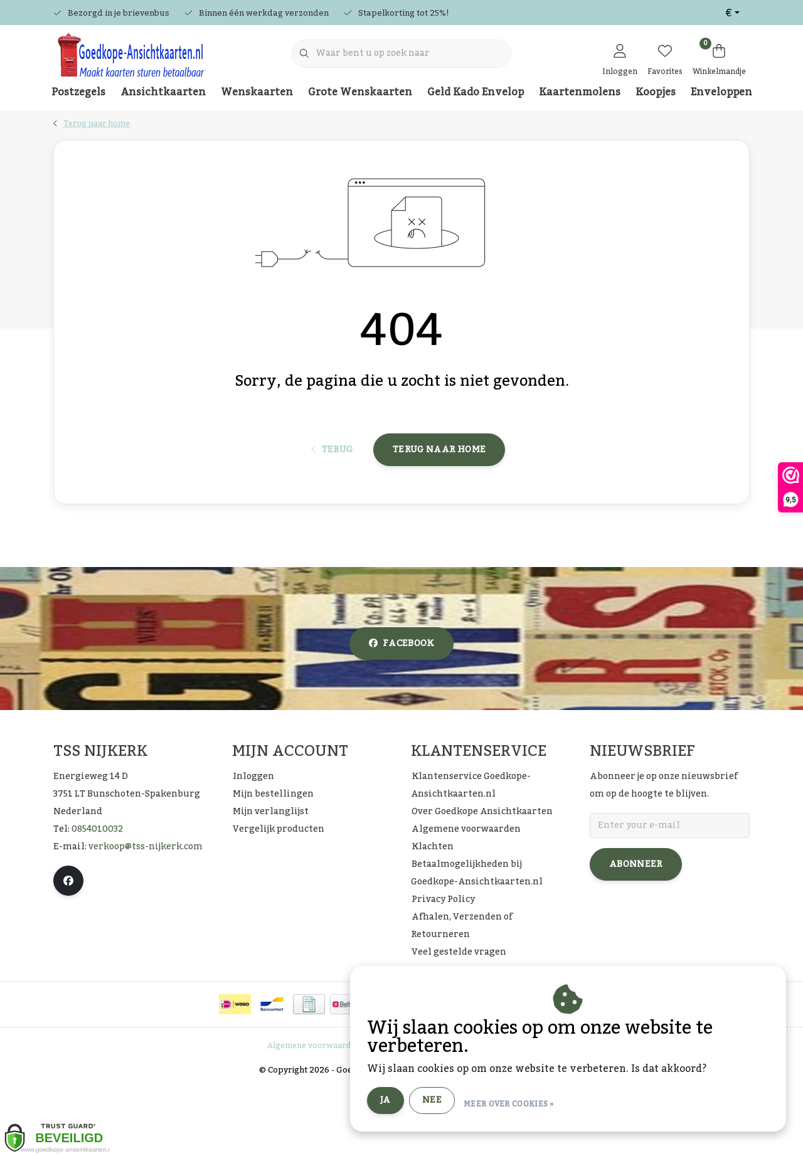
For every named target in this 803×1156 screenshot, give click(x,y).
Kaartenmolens (579, 92)
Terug (332, 506)
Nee (516, 1104)
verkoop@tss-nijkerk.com (145, 916)
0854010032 (97, 898)
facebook (401, 712)
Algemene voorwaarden (313, 1114)
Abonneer (635, 933)
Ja (470, 1104)
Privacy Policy (405, 1114)
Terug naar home (439, 506)
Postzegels (78, 92)
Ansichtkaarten (163, 92)
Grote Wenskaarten (360, 92)
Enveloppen (721, 92)
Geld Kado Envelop (475, 92)
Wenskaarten (257, 92)
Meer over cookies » (593, 1105)
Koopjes (655, 92)
